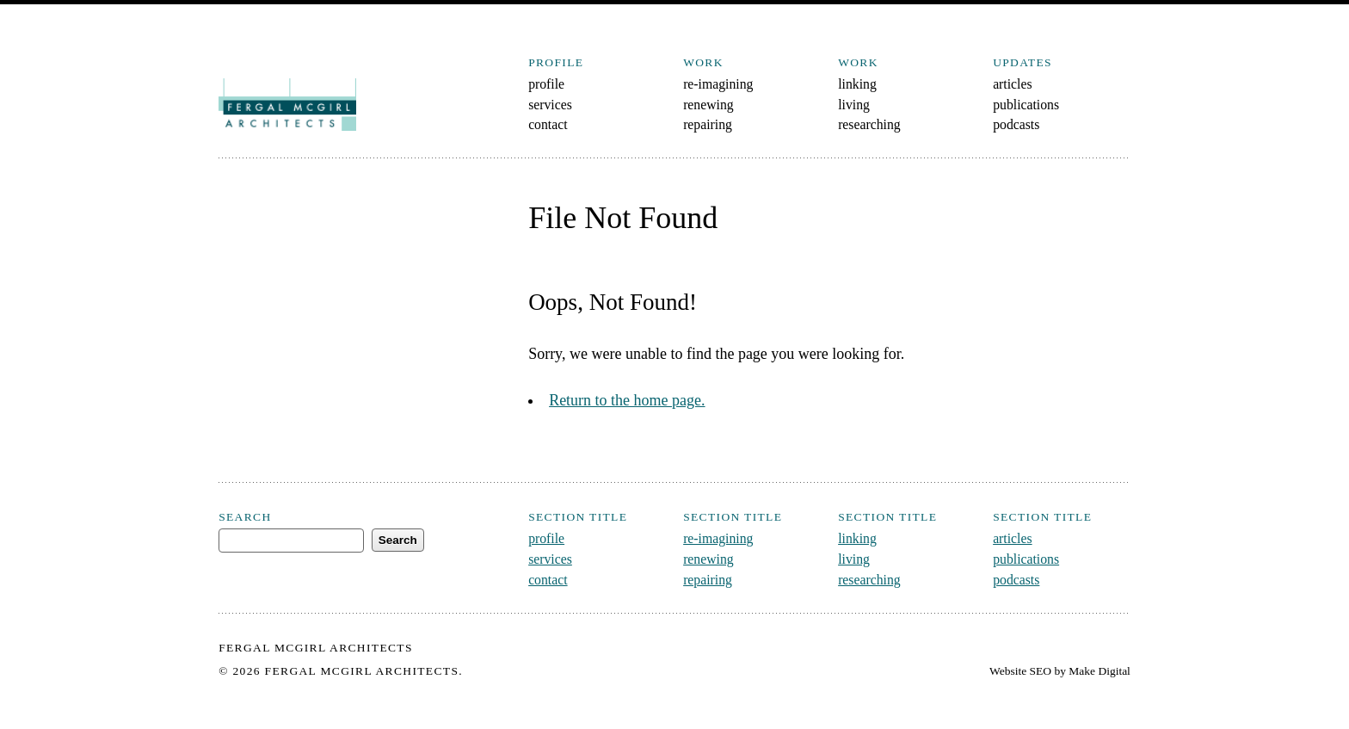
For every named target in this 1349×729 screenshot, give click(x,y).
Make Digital (1099, 670)
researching (869, 124)
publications (1026, 104)
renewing (708, 104)
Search (245, 516)
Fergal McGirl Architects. (364, 670)
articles (1012, 84)
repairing (707, 124)
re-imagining (718, 84)
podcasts (1016, 124)
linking (857, 84)
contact (547, 124)
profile (546, 84)
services (550, 104)
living (854, 104)
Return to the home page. (627, 400)
